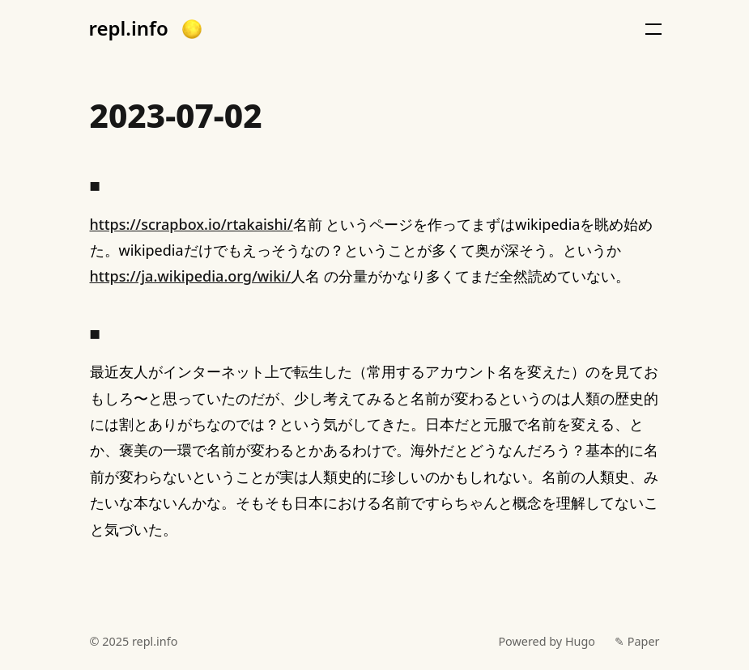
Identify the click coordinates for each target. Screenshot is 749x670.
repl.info (128, 28)
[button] (192, 29)
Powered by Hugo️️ (546, 641)
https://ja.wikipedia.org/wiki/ (191, 276)
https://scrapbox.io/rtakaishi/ (191, 224)
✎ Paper (637, 641)
